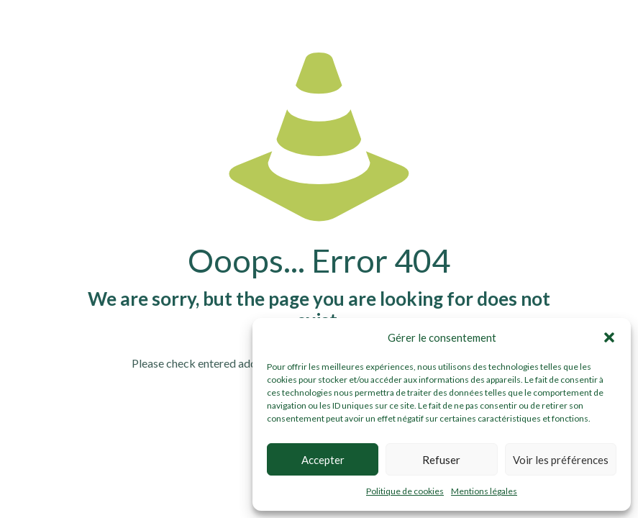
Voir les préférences (561, 459)
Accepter (323, 459)
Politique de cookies (405, 491)
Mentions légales (484, 491)
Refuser (441, 459)
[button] (609, 337)
